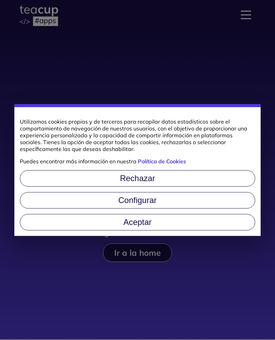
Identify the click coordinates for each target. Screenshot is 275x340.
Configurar (137, 200)
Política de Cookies (162, 161)
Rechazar (137, 178)
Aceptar (137, 222)
